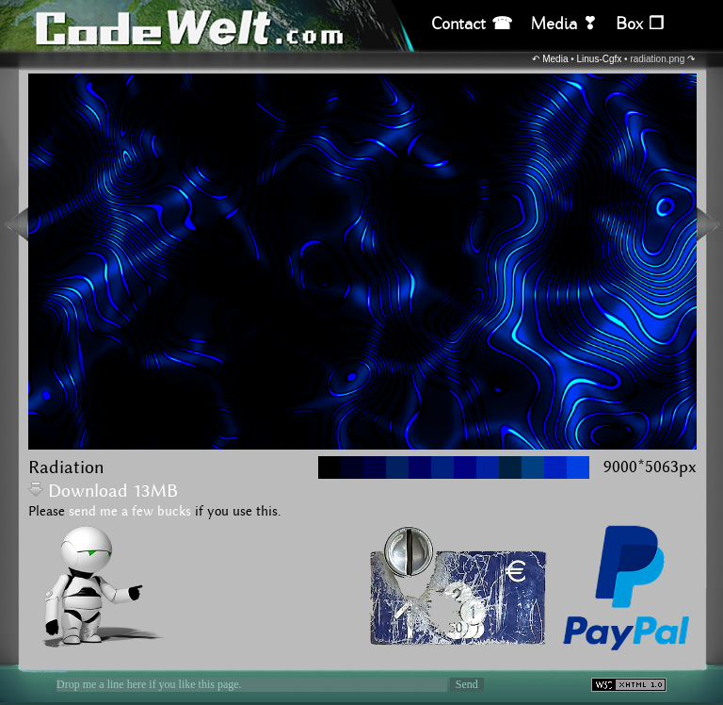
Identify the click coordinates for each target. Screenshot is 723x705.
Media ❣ (564, 24)
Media (555, 59)
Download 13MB (103, 491)
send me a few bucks (130, 511)
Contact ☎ (471, 24)
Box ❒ (640, 24)
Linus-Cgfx (599, 59)
